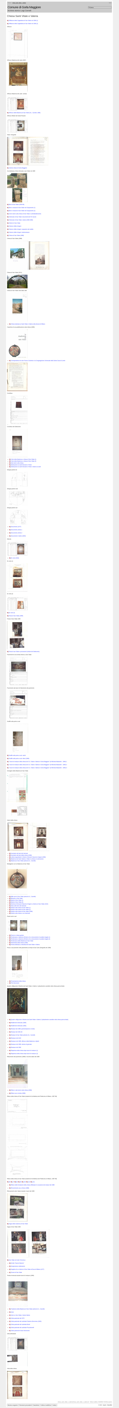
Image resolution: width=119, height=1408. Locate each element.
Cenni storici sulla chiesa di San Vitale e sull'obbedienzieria (25, 214)
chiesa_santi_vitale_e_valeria (19, 2)
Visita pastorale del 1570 (17, 1318)
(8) (17, 1182)
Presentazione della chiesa (18, 981)
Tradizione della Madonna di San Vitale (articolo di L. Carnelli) (28, 1309)
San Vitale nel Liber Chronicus (17, 1260)
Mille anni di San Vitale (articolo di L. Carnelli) (23, 896)
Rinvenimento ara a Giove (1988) (20, 1188)
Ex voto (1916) (15, 558)
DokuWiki (109, 1405)
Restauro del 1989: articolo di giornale (21, 1044)
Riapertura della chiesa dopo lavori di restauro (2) (24, 1053)
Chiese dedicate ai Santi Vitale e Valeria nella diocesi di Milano (28, 324)
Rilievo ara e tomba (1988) (18, 1093)
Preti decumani (15, 983)
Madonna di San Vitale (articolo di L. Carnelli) (23, 861)
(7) (13, 1182)
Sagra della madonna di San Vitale (18, 1224)
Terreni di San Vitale (16, 1272)
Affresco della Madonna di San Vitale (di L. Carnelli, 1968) (24, 112)
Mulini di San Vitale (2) (17, 902)
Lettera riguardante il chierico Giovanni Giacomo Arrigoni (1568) (28, 857)
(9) (21, 1182)
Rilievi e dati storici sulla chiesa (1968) (21, 1090)
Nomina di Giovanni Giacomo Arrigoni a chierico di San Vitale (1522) (29, 904)
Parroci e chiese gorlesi (17, 935)
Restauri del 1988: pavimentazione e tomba (23, 1029)
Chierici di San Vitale (14, 223)
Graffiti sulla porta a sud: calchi (17, 755)
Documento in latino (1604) (18, 536)
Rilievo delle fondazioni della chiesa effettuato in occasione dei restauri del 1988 (32, 1185)
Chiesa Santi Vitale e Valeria (22, 16)
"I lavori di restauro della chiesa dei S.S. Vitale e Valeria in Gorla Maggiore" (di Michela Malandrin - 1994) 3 (38, 767)
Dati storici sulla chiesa (17, 463)
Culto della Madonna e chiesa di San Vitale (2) (23, 461)
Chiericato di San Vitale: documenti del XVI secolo (22, 217)
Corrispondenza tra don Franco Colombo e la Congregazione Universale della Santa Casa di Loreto (38, 360)
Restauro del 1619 (16, 1038)
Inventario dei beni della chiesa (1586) (21, 855)
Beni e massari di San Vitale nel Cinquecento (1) (22, 207)
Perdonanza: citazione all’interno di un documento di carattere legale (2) (30, 939)
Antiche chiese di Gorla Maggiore (18, 168)
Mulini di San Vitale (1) (17, 900)
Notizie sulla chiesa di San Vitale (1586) (22, 911)
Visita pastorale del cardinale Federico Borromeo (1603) (26, 1321)
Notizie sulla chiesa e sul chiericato (20, 913)
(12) (33, 1182)
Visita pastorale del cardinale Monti (20, 1324)
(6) (9, 1182)
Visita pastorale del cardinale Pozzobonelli (22, 1327)
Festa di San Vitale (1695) (16, 616)
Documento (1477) (16, 526)
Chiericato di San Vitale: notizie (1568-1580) (21, 220)
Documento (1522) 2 (16, 533)
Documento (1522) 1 (16, 529)
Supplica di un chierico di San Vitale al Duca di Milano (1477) (27, 1269)
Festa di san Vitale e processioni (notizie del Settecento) (24, 651)
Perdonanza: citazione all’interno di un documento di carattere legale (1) (30, 937)
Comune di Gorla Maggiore (24, 7)
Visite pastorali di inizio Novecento (20, 1330)
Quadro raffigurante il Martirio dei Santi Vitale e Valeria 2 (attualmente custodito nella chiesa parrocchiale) (39, 1019)
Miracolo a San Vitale (17, 898)
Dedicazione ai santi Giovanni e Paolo (21, 465)
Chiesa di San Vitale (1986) (16, 235)
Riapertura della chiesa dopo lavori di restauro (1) (24, 1050)
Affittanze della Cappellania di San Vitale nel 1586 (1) (23, 20)
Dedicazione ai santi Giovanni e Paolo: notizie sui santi (26, 466)
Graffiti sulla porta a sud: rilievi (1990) (19, 758)
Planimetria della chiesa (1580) (19, 942)
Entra (110, 2)
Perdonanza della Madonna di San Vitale (22, 941)
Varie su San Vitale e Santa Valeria (20, 1315)
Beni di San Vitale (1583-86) (16, 204)
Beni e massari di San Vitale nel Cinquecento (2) (22, 210)
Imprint (104, 1405)
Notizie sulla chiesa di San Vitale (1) (21, 907)
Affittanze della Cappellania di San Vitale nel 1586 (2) (23, 23)
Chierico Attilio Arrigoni (15, 226)
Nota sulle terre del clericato (18, 906)
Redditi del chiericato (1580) (18, 1022)
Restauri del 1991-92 (16, 1032)
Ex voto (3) (12, 612)
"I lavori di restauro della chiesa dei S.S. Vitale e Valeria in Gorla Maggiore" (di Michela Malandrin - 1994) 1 (38, 761)
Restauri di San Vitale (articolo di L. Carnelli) (23, 1035)
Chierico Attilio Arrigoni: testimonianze (19, 232)
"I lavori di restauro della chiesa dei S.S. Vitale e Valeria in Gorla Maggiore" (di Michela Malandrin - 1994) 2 (38, 764)
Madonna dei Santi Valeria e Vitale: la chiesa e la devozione (27, 859)
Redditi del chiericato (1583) (18, 1025)
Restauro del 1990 (16, 1047)
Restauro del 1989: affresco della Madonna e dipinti (25, 1041)
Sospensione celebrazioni (18, 1266)
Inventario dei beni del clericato (19, 853)
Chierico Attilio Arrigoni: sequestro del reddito (21, 229)
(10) (25, 1182)
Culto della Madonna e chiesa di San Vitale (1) (23, 459)
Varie (12, 1312)
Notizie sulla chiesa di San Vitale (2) (21, 909)
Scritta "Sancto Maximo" (17, 1263)
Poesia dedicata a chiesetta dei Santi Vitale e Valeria (25, 944)
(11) (29, 1182)
